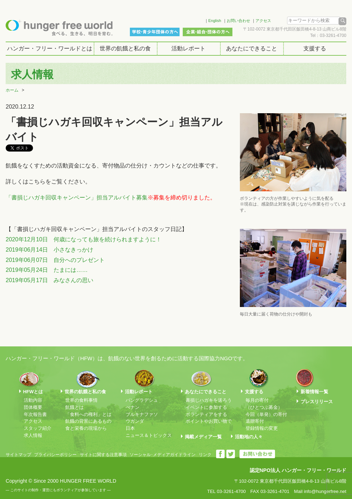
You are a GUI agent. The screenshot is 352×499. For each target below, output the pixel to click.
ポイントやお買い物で (209, 421)
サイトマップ (18, 454)
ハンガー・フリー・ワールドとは (49, 48)
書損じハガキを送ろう (209, 400)
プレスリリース (317, 401)
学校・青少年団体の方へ (155, 32)
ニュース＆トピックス (149, 435)
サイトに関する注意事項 (103, 454)
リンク (205, 454)
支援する (314, 48)
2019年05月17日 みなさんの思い (49, 280)
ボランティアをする (206, 414)
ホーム (12, 90)
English (214, 20)
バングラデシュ (142, 400)
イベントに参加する (206, 407)
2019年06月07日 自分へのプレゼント (55, 260)
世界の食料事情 (81, 400)
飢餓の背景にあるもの (88, 421)
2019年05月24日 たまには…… (47, 270)
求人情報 (33, 435)
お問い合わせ (238, 20)
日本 (130, 428)
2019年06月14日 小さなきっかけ (49, 250)
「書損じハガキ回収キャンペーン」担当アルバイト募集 (77, 197)
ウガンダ (135, 421)
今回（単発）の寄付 (266, 414)
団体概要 (33, 407)
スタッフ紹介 (37, 428)
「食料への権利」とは (88, 414)
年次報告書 (35, 414)
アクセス (263, 20)
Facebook (190, 19)
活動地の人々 (249, 436)
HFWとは (33, 391)
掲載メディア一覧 (203, 436)
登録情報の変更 (262, 428)
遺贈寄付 (255, 421)
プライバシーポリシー (55, 454)
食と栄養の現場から (86, 428)
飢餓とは (74, 407)
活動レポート (188, 48)
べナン (132, 407)
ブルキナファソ (142, 414)
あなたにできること (251, 48)
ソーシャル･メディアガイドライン (163, 454)
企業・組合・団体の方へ (207, 32)
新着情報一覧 (314, 391)
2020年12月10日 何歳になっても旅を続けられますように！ (83, 239)
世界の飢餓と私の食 (125, 48)
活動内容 (33, 400)
